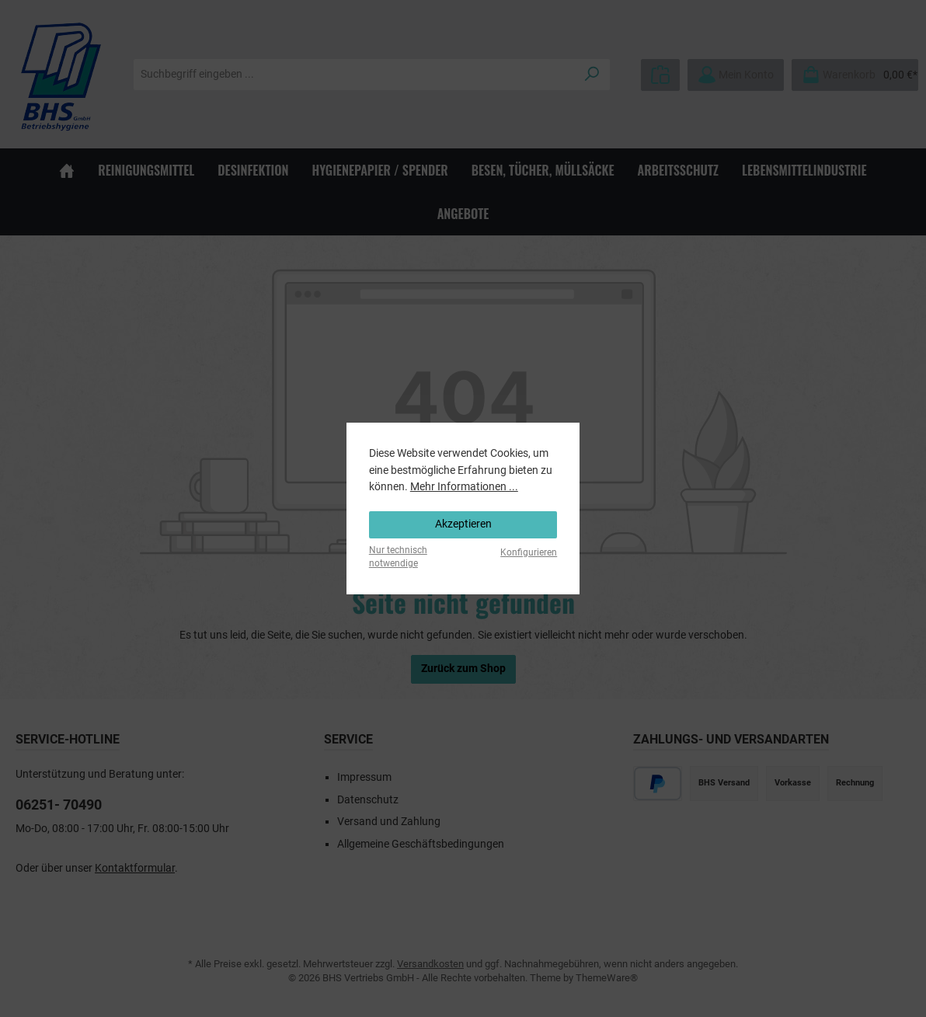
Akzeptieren (463, 524)
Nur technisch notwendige (398, 557)
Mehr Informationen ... (464, 486)
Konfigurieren (528, 552)
